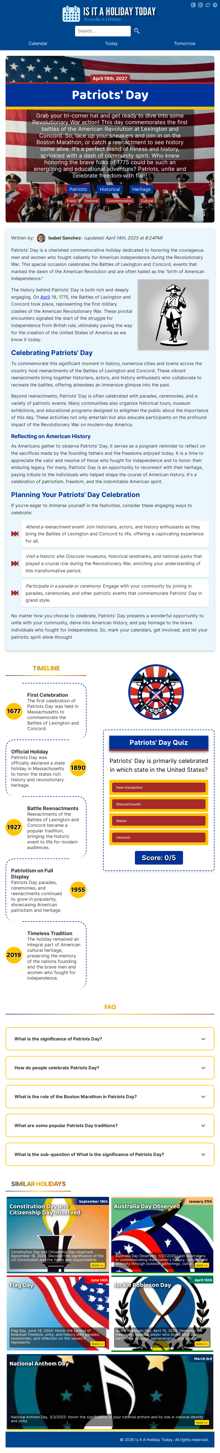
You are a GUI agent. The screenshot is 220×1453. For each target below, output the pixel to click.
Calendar (38, 43)
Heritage (141, 189)
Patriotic (78, 189)
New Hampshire (129, 787)
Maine (121, 821)
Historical (110, 189)
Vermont (123, 837)
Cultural (147, 201)
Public (71, 201)
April (45, 297)
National (91, 201)
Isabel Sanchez (64, 238)
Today (111, 43)
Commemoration (119, 201)
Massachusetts (128, 804)
